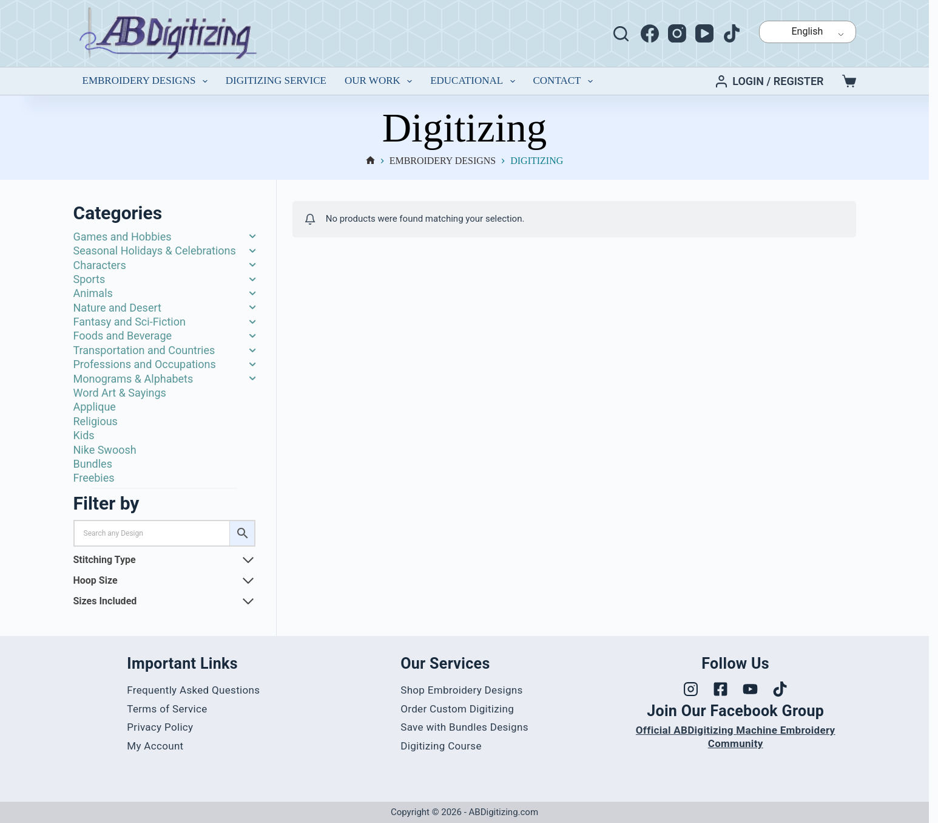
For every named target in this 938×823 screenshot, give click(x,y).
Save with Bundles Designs (464, 727)
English (800, 31)
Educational (474, 81)
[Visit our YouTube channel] (750, 689)
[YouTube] (704, 33)
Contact (565, 81)
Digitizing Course (441, 746)
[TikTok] (732, 33)
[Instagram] (677, 33)
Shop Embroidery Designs (461, 690)
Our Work (381, 81)
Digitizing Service (276, 80)
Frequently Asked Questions (193, 690)
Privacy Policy (160, 727)
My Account (155, 746)
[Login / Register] (769, 81)
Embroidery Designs (147, 81)
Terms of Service (167, 709)
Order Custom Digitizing (457, 709)
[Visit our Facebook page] (720, 689)
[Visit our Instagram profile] (690, 689)
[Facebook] (650, 33)
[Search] (621, 33)
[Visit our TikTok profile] (780, 689)
